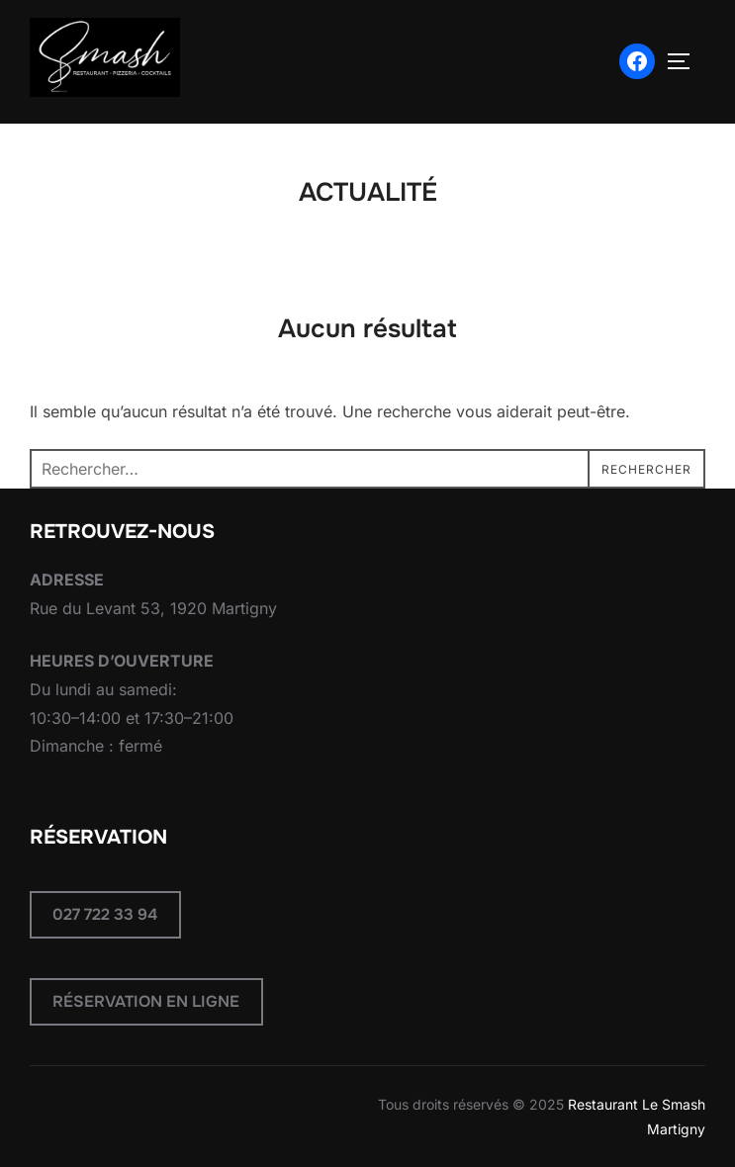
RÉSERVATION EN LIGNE (145, 1001)
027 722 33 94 (104, 914)
